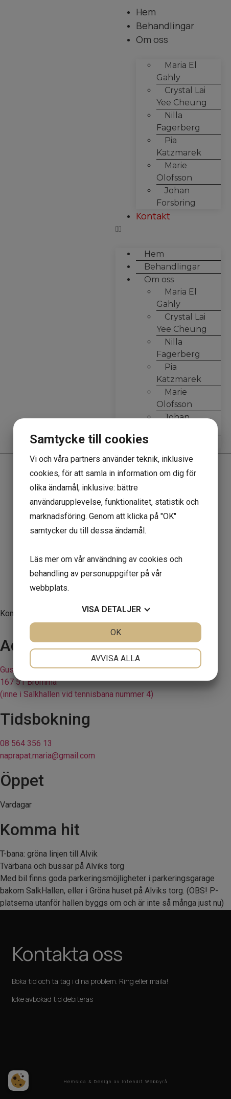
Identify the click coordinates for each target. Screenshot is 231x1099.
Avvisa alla (115, 658)
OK (115, 632)
